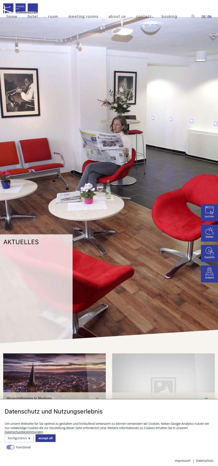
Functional (23, 447)
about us (117, 16)
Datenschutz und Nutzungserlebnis (54, 411)
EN (209, 16)
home (12, 16)
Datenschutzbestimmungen (24, 432)
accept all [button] (46, 438)
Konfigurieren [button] (17, 438)
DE (203, 16)
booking (169, 16)
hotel (33, 16)
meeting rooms (83, 16)
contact (143, 16)
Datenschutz (204, 461)
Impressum (183, 461)
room (53, 16)
